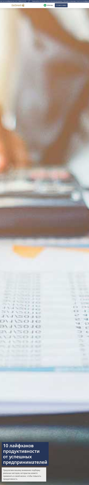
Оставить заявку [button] (60, 5)
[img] (17, 5)
